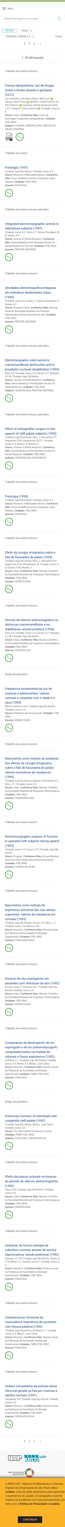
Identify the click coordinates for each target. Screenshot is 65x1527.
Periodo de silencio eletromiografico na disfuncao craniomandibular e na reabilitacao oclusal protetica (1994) (31, 624)
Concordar (30, 1519)
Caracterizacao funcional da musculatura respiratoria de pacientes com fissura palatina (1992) (30, 1322)
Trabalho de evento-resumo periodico (27, 209)
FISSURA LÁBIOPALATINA (28, 125)
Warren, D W (33, 926)
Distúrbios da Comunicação (27, 713)
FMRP (33, 1074)
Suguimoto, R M (13, 440)
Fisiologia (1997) (16, 167)
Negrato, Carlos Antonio (24, 108)
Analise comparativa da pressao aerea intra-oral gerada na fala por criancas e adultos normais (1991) (31, 1390)
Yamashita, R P (48, 437)
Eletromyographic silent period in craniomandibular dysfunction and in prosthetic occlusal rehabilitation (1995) (32, 364)
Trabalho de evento (16, 153)
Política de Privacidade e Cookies (40, 1503)
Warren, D (33, 444)
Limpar (58, 36)
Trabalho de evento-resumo (21, 71)
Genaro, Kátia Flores (15, 101)
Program (17, 856)
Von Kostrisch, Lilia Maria (18, 98)
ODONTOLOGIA (23, 390)
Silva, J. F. (10, 784)
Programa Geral (21, 307)
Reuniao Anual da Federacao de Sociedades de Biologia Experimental (31, 933)
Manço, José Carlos (39, 1063)
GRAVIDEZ (18, 129)
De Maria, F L (11, 1060)
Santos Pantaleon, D (48, 301)
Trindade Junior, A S (42, 171)
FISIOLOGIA (21, 185)
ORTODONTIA (39, 457)
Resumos (18, 929)
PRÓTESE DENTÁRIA (25, 249)
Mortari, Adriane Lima (16, 706)
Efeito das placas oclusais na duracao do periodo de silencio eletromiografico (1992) (31, 1181)
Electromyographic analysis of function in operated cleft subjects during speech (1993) (32, 841)
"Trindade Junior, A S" (20, 36)
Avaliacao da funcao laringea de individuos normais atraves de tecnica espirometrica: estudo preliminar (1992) (32, 1250)
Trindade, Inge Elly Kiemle (18, 171)
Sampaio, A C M (13, 1258)
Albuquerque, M (30, 564)
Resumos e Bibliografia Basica (29, 174)
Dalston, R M (14, 567)
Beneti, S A (22, 1063)
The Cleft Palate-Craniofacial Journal (32, 1131)
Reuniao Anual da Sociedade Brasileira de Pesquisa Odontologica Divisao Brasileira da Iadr (31, 311)
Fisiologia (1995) (16, 496)
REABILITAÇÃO (22, 720)
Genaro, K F (14, 235)
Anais (16, 115)
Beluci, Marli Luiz (41, 98)
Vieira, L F (32, 232)
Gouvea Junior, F (13, 987)
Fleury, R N (10, 1189)
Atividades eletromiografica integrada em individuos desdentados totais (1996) (30, 292)
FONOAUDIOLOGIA (24, 798)
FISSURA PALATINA (25, 867)
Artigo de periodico (16, 674)
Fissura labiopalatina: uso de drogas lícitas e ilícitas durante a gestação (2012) (29, 90)
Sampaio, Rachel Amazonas (37, 105)
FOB (7, 122)
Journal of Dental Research (27, 239)
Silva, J (36, 437)
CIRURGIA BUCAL (37, 1138)
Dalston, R (22, 444)
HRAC (13, 122)
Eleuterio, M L (30, 987)
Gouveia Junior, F (31, 1261)
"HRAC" (27, 31)
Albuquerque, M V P (32, 440)
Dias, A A (9, 373)
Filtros (9, 30)
